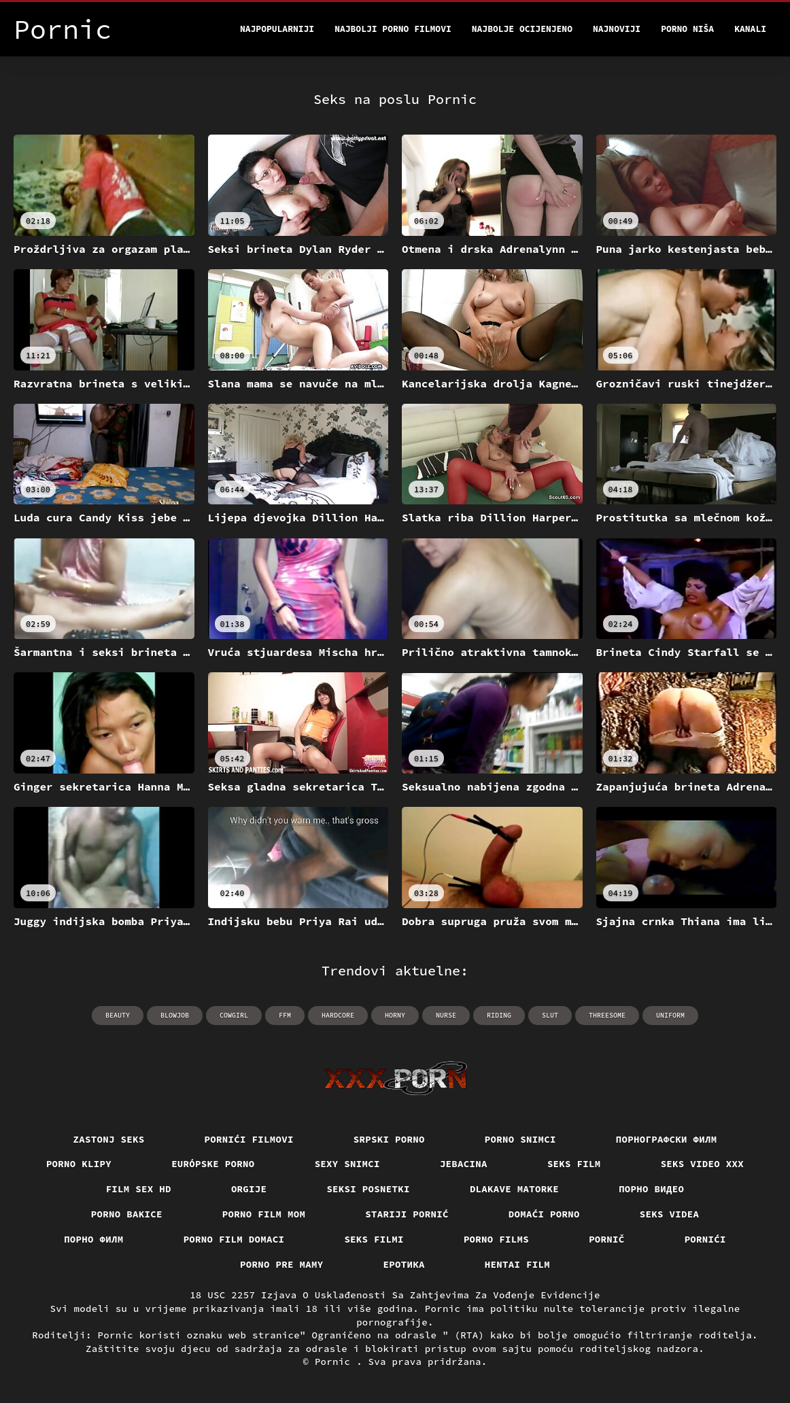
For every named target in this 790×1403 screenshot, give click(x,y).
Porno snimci (520, 1139)
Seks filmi (374, 1239)
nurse (446, 1015)
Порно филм (94, 1239)
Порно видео (651, 1189)
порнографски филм (666, 1139)
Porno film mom (264, 1214)
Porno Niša (687, 29)
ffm (285, 1015)
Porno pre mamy (282, 1264)
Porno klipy (78, 1164)
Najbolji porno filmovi (392, 29)
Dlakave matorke (514, 1189)
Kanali (750, 29)
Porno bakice (126, 1214)
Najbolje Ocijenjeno (522, 29)
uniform (670, 1015)
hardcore (338, 1015)
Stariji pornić (407, 1214)
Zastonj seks (109, 1139)
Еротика (404, 1264)
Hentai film (517, 1264)
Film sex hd (138, 1189)
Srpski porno (389, 1139)
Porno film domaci (234, 1239)
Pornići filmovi (249, 1139)
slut (550, 1015)
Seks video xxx (702, 1164)
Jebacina (463, 1164)
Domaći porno (544, 1214)
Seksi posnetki (368, 1189)
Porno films (496, 1239)
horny (395, 1015)
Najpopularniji (277, 29)
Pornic (335, 1361)
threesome (607, 1015)
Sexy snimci (347, 1164)
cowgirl (234, 1015)
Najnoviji (616, 29)
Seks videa (670, 1214)
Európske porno (213, 1164)
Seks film (574, 1164)
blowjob (174, 1015)
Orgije (249, 1189)
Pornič (607, 1239)
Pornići (705, 1239)
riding (499, 1015)
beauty (117, 1015)
